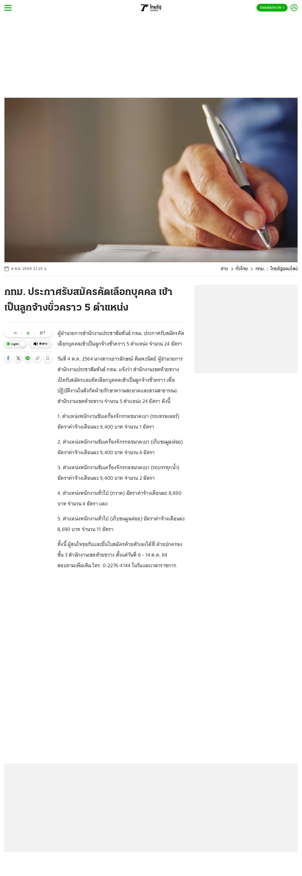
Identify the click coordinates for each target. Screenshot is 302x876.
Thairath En (272, 8)
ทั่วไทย (242, 269)
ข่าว (224, 269)
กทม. (260, 269)
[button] (8, 358)
